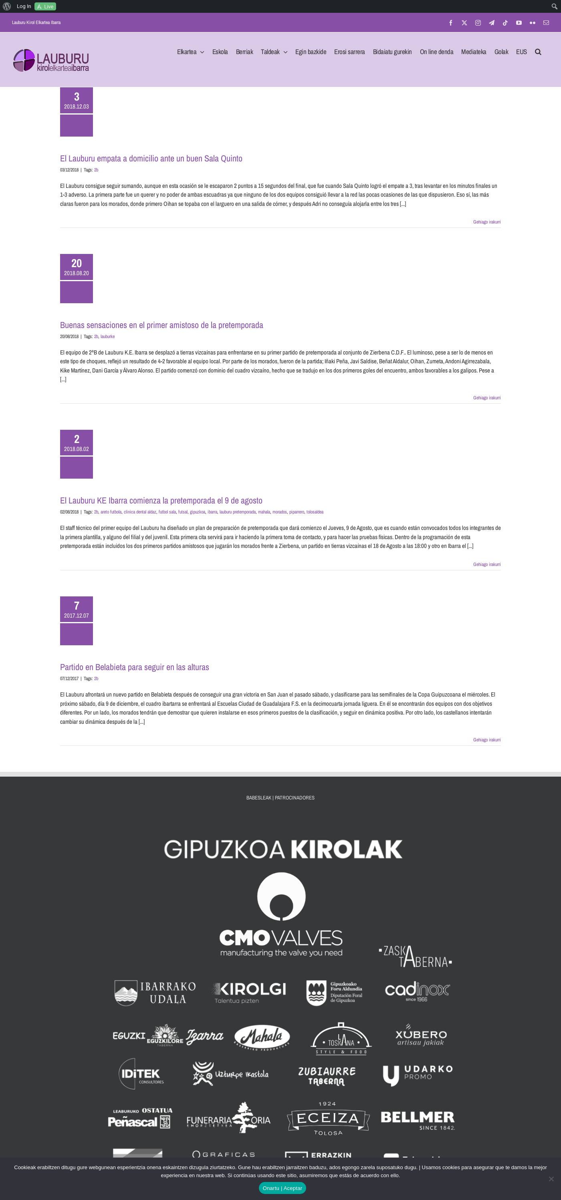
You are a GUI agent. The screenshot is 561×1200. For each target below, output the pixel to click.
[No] (551, 1179)
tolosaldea (315, 512)
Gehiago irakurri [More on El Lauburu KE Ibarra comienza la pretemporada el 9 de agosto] (487, 564)
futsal (183, 512)
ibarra (212, 512)
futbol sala (167, 512)
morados (279, 512)
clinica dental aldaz (140, 512)
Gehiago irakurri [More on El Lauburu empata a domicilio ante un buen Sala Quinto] (487, 222)
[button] (538, 49)
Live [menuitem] (48, 7)
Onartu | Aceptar (282, 1188)
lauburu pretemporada (238, 512)
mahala (264, 512)
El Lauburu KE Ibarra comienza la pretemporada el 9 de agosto (161, 500)
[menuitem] (7, 6)
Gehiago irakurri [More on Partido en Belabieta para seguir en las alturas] (487, 740)
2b (96, 170)
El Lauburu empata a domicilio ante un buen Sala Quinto (151, 158)
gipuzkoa (197, 512)
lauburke (108, 336)
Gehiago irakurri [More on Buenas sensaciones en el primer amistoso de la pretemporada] (487, 398)
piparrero (296, 512)
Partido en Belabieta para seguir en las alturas (134, 667)
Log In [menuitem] (24, 6)
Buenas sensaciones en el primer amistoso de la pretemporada (161, 325)
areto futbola (111, 512)
